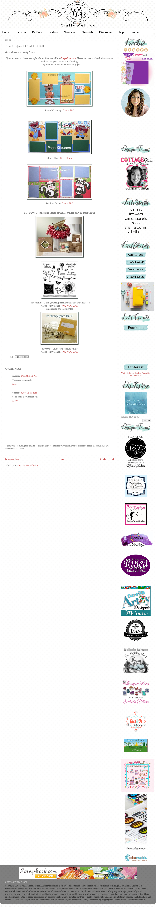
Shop (121, 32)
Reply (15, 384)
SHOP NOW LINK (69, 305)
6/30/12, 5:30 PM (29, 376)
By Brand (37, 32)
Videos (53, 32)
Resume (134, 32)
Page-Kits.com (68, 58)
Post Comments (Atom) (27, 465)
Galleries (20, 32)
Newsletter (70, 32)
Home (60, 459)
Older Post (107, 459)
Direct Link (69, 110)
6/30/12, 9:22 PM (29, 393)
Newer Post (12, 459)
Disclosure (105, 32)
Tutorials (87, 32)
